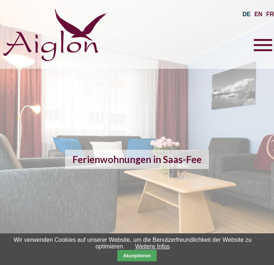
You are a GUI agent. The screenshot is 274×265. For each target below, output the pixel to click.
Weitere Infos (152, 246)
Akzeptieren (137, 255)
